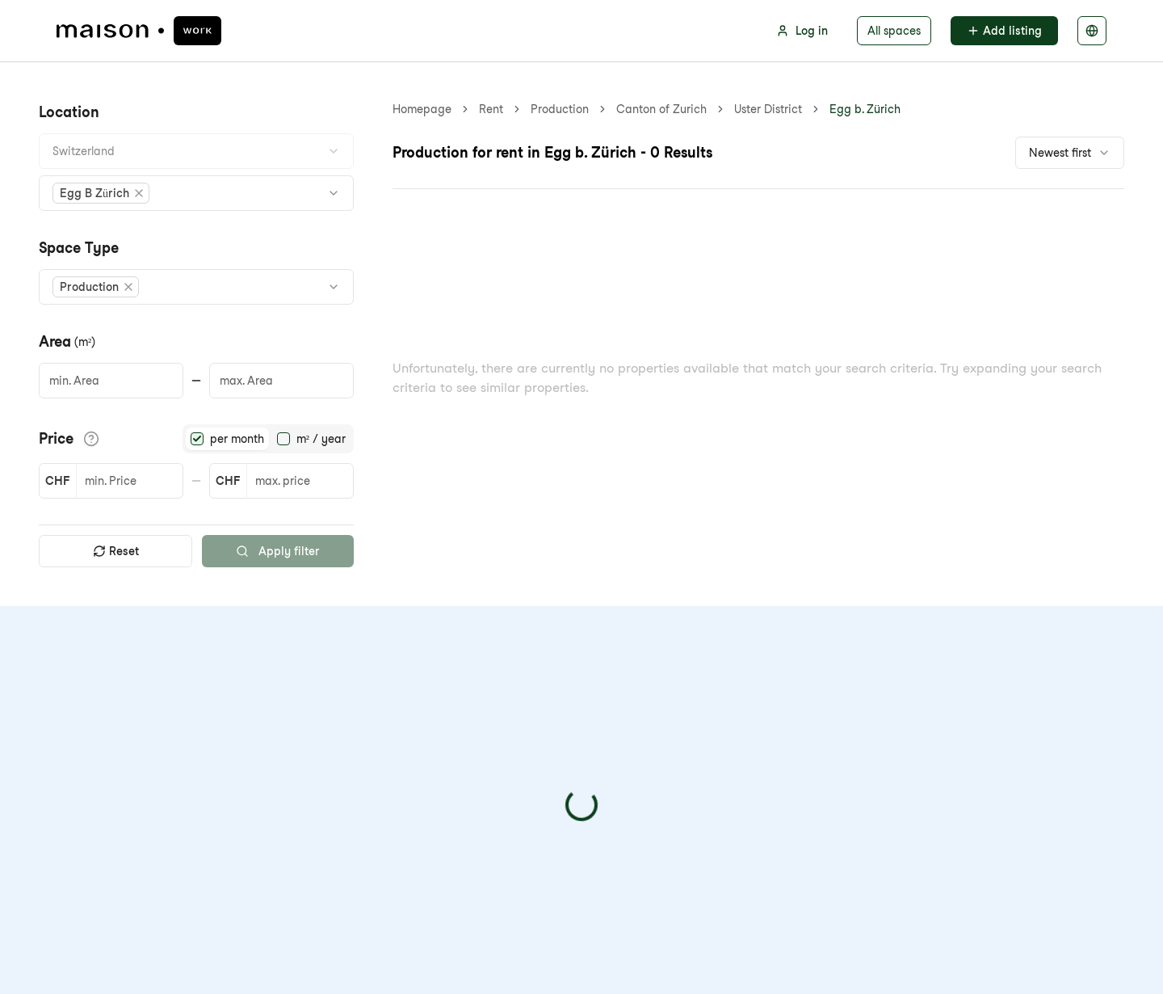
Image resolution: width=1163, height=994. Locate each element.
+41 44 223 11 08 (113, 765)
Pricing (331, 731)
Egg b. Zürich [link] (651, 109)
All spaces (894, 30)
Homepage (422, 109)
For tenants (484, 705)
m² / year (321, 438)
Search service (494, 782)
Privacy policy (1010, 811)
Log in (802, 30)
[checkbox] (854, 812)
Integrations (486, 756)
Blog (323, 756)
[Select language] (1091, 30)
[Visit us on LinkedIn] (105, 827)
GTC (710, 956)
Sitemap (335, 782)
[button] (102, 193)
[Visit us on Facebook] (69, 827)
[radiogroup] (268, 438)
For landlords (489, 731)
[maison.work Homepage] (139, 30)
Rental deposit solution (518, 808)
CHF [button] (57, 480)
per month (237, 438)
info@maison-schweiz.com (145, 735)
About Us (337, 705)
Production (560, 109)
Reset (116, 551)
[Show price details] (91, 439)
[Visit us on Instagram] (140, 827)
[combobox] (196, 151)
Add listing (1004, 30)
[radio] (197, 438)
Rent (491, 109)
